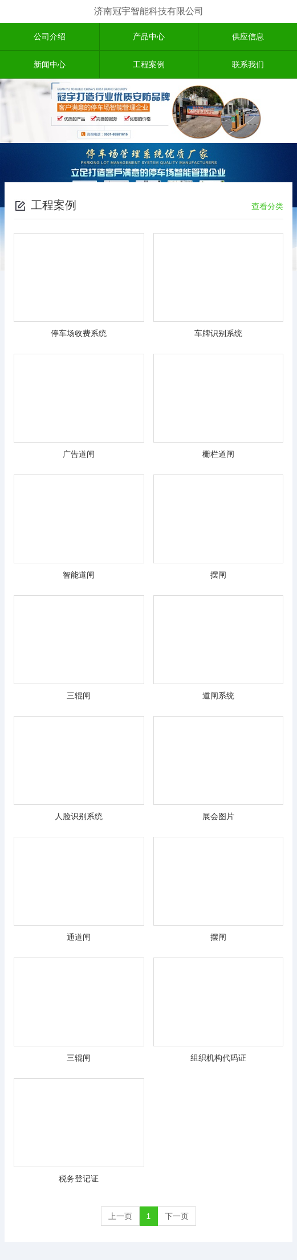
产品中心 (149, 36)
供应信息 (248, 36)
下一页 (177, 1216)
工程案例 (149, 64)
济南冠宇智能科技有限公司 (149, 11)
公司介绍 (50, 36)
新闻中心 (50, 64)
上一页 (120, 1216)
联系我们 (248, 64)
